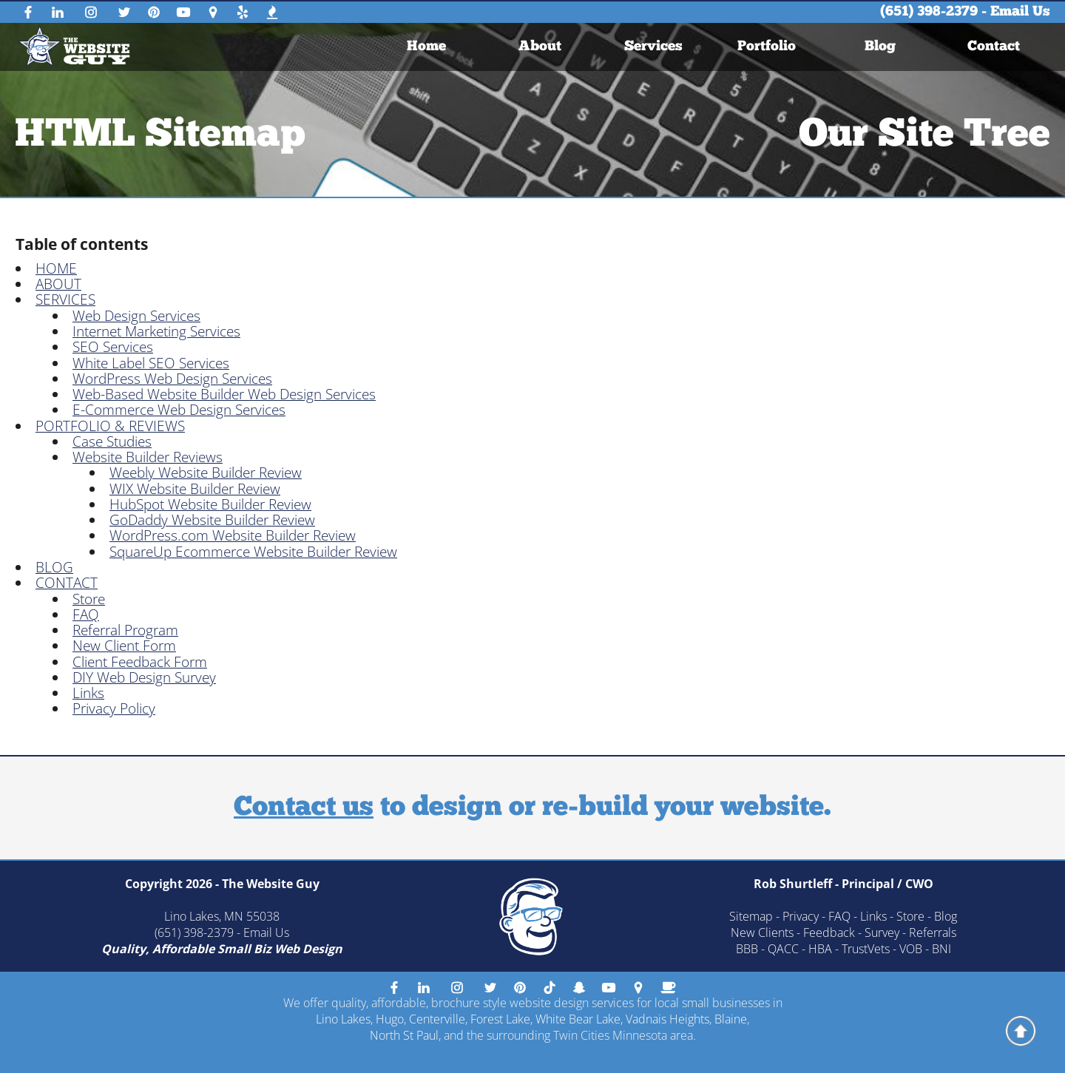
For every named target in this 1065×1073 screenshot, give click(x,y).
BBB (747, 949)
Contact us (303, 808)
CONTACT (67, 582)
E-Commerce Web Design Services (178, 409)
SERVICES (65, 299)
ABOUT (58, 284)
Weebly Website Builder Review (205, 472)
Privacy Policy (113, 708)
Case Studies (112, 441)
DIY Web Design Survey (144, 677)
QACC (783, 949)
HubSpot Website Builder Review (210, 504)
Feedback (829, 932)
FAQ (85, 614)
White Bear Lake (578, 1019)
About (539, 47)
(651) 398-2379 (929, 12)
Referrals (932, 932)
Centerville (437, 1019)
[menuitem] (426, 47)
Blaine (730, 1019)
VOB (910, 949)
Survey (882, 932)
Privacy (800, 916)
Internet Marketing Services (156, 331)
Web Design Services (136, 315)
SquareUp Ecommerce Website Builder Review (253, 551)
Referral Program (125, 630)
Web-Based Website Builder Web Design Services (224, 394)
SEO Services (112, 346)
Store (88, 599)
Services (653, 47)
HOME (56, 268)
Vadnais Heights (667, 1019)
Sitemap (751, 916)
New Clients (762, 932)
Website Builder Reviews (147, 457)
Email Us (1020, 12)
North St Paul (404, 1035)
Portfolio (766, 47)
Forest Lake (500, 1019)
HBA (820, 949)
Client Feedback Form (139, 661)
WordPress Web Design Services (172, 378)
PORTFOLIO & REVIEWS (110, 426)
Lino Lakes (343, 1019)
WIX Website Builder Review (194, 488)
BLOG (54, 567)
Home (426, 47)
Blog (880, 47)
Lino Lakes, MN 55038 (222, 916)
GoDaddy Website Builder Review (212, 519)
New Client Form (124, 645)
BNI (941, 949)
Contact (993, 47)
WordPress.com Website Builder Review (232, 535)
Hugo (390, 1019)
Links (88, 693)
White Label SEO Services (150, 363)
